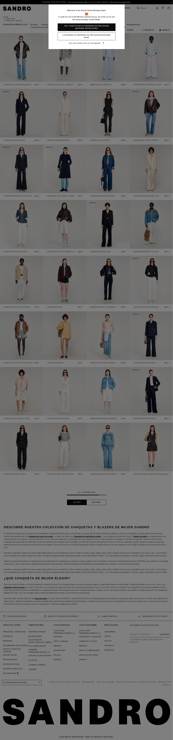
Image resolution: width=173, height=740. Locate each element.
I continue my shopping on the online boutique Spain (86, 36)
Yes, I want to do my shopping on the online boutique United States (86, 27)
